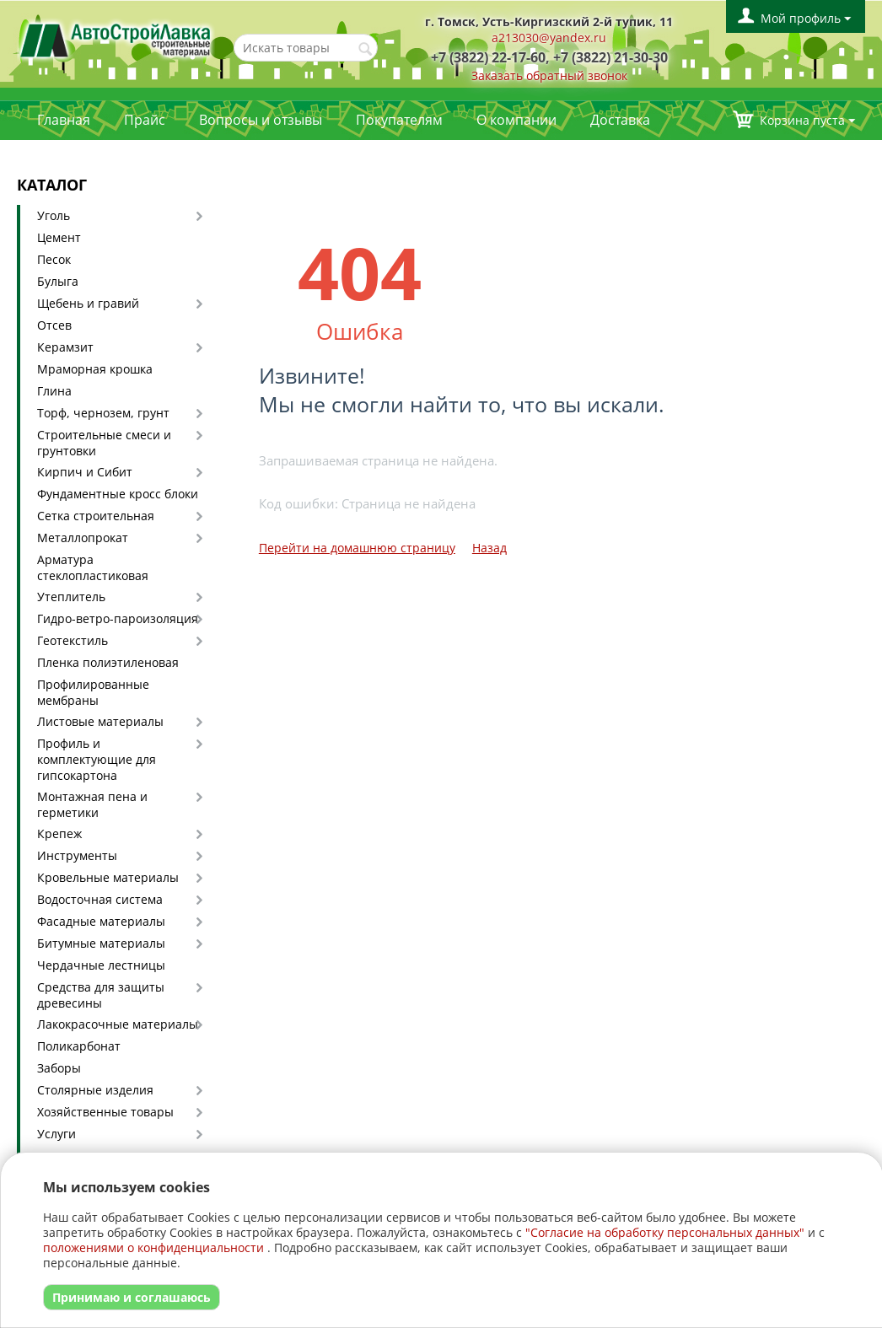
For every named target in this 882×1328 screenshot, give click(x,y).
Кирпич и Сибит (84, 472)
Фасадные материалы (101, 921)
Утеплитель (71, 597)
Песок (54, 259)
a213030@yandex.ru (549, 38)
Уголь (53, 215)
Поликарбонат (79, 1046)
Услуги (56, 1134)
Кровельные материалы (108, 877)
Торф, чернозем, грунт (103, 413)
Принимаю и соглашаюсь (131, 1297)
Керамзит (65, 347)
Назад (489, 548)
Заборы (59, 1068)
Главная (63, 119)
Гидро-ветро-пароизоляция (117, 618)
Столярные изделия (95, 1090)
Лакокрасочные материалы (117, 1024)
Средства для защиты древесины (100, 995)
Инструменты (77, 855)
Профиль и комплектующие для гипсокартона (96, 759)
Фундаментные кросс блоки (117, 494)
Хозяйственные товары (105, 1112)
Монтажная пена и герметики (92, 804)
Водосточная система (100, 899)
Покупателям (399, 119)
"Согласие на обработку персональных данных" (664, 1232)
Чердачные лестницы (101, 965)
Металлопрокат (82, 538)
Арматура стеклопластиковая (92, 567)
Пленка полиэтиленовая (108, 662)
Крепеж (59, 833)
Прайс (144, 119)
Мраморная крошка (95, 369)
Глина (54, 391)
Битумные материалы (101, 943)
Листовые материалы (100, 721)
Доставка (620, 119)
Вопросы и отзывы (260, 119)
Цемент (59, 237)
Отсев (54, 325)
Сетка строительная (95, 516)
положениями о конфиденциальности (153, 1247)
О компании (516, 119)
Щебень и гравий (88, 303)
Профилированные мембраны (93, 692)
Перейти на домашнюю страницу (357, 548)
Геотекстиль (72, 640)
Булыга (57, 281)
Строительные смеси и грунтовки (104, 443)
